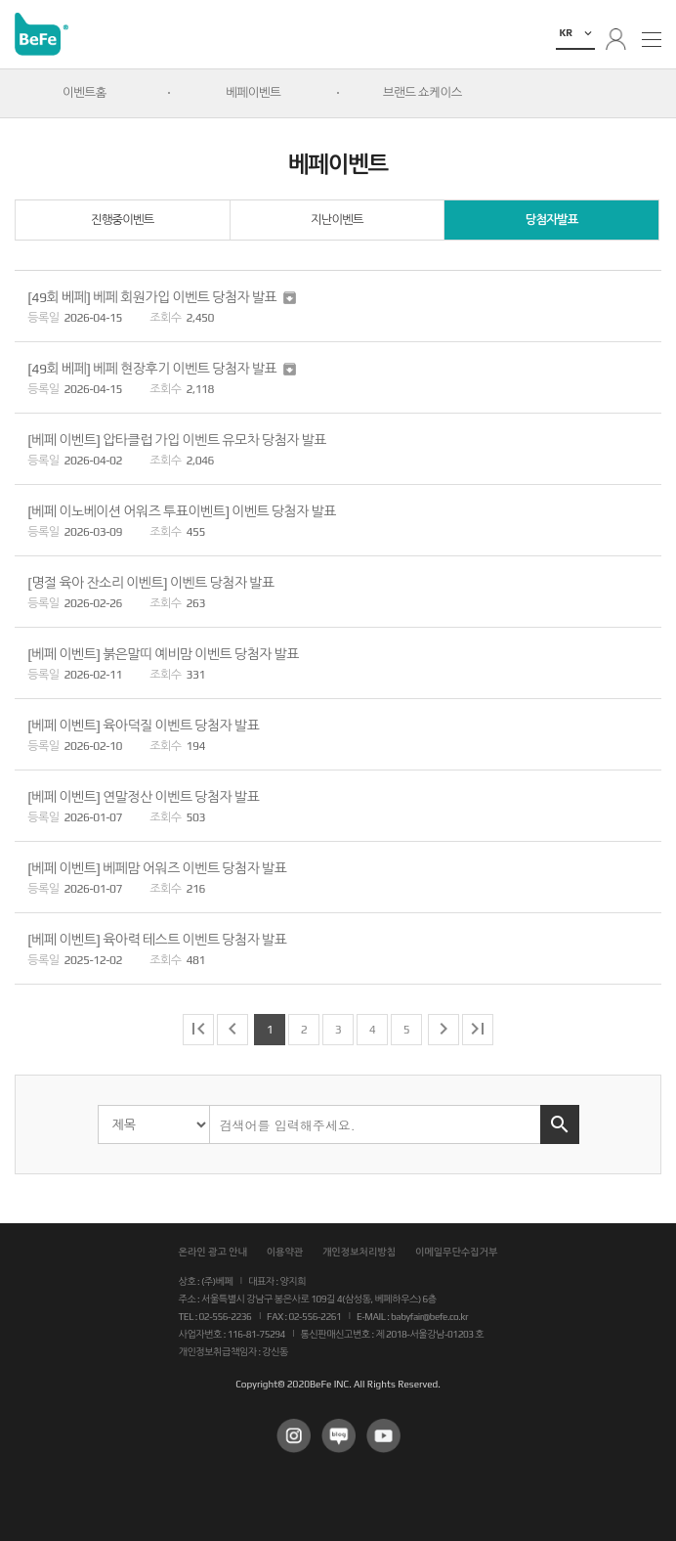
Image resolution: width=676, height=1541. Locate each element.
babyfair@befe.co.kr (429, 1316)
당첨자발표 (552, 219)
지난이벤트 (337, 219)
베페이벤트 (253, 92)
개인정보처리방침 (359, 1252)
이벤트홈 (84, 92)
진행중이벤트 (122, 219)
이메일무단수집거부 (456, 1252)
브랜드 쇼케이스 (422, 92)
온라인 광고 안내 (213, 1252)
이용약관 (285, 1252)
